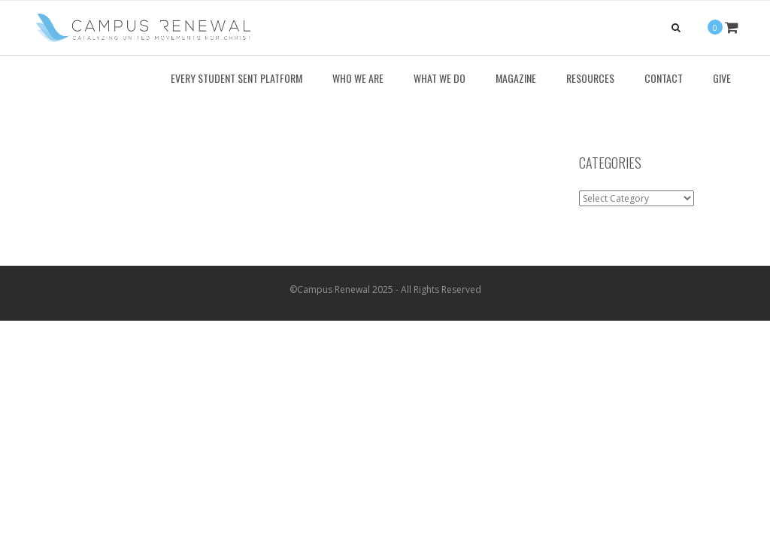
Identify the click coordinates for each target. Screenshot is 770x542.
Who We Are (357, 78)
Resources (590, 78)
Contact (663, 78)
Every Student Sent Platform (236, 78)
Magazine (516, 78)
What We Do (439, 78)
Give (722, 78)
